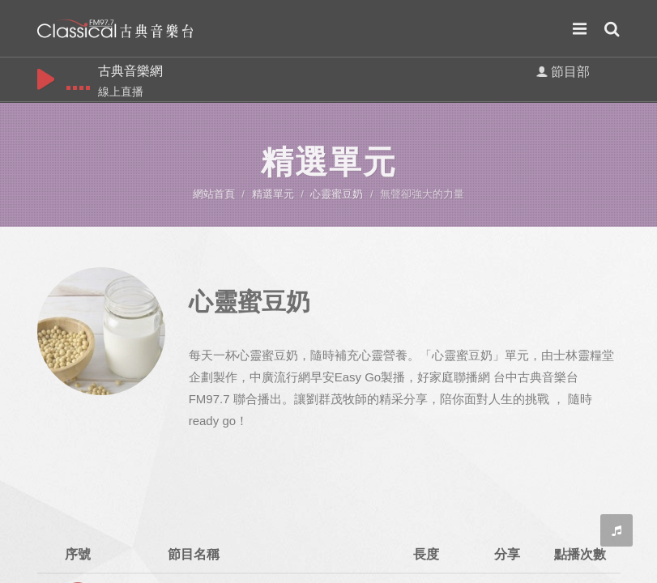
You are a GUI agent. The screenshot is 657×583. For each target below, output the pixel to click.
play (45, 79)
